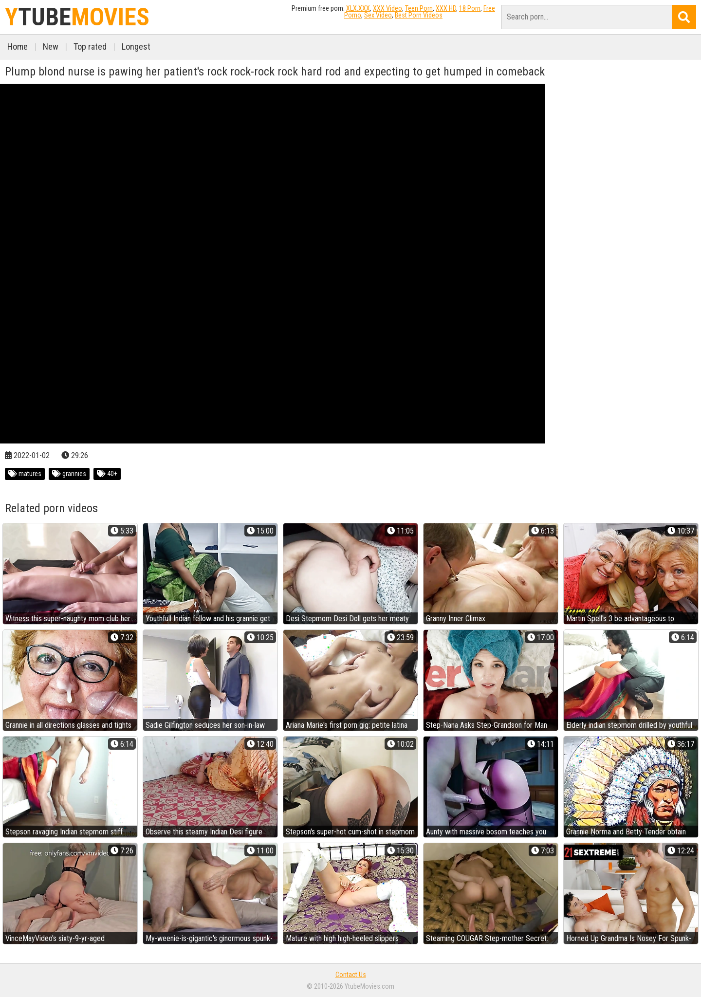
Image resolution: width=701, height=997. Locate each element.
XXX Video (387, 8)
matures (24, 474)
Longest (136, 46)
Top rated (90, 46)
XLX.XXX (358, 8)
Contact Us (350, 975)
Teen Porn (419, 8)
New (50, 46)
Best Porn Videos (419, 15)
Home (17, 46)
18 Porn (469, 8)
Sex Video (378, 15)
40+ (107, 474)
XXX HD (446, 8)
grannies (69, 474)
